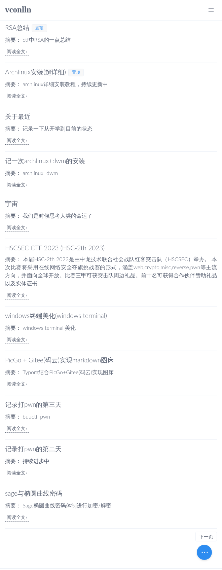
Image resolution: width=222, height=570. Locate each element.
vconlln (18, 9)
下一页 (206, 536)
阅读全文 (16, 51)
